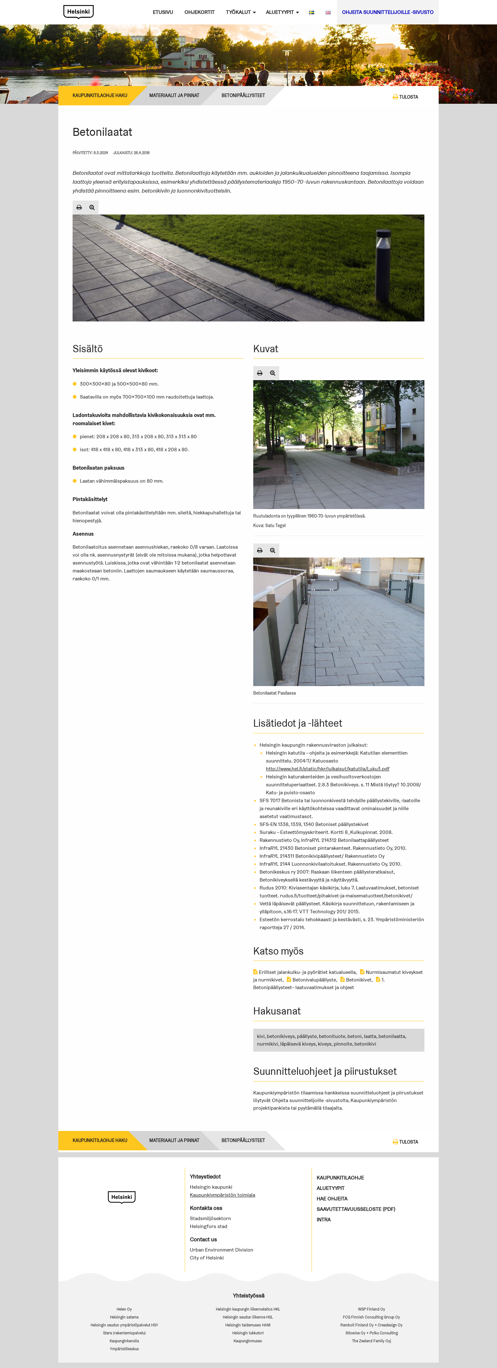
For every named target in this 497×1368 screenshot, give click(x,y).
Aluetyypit (280, 12)
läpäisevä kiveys (298, 1044)
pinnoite (343, 1044)
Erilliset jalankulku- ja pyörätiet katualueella (304, 972)
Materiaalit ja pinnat (174, 95)
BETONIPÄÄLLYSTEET (243, 95)
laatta (370, 1036)
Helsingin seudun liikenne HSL (248, 1317)
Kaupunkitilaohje (340, 1177)
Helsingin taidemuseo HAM (247, 1325)
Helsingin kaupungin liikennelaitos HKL (248, 1309)
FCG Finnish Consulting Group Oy (371, 1317)
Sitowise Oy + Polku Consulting (371, 1333)
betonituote (332, 1036)
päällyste (307, 1036)
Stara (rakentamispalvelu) (124, 1333)
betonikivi (365, 1044)
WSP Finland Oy (371, 1309)
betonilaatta (391, 1036)
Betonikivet (355, 979)
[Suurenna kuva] (92, 208)
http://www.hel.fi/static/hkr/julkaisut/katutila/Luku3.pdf (328, 768)
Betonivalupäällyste (311, 979)
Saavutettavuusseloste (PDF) (356, 1209)
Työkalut (238, 12)
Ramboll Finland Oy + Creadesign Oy (371, 1325)
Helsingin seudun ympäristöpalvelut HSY (124, 1325)
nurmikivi (267, 1044)
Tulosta (405, 97)
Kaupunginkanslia (124, 1340)
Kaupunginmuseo (248, 1340)
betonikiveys (281, 1036)
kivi (261, 1036)
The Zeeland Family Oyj (371, 1340)
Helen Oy (124, 1309)
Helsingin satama (124, 1317)
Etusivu (163, 12)
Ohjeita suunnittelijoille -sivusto (388, 12)
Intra (324, 1219)
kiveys (325, 1044)
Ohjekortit (199, 12)
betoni (354, 1036)
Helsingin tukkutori (248, 1333)
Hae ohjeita (332, 1198)
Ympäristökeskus (124, 1348)
